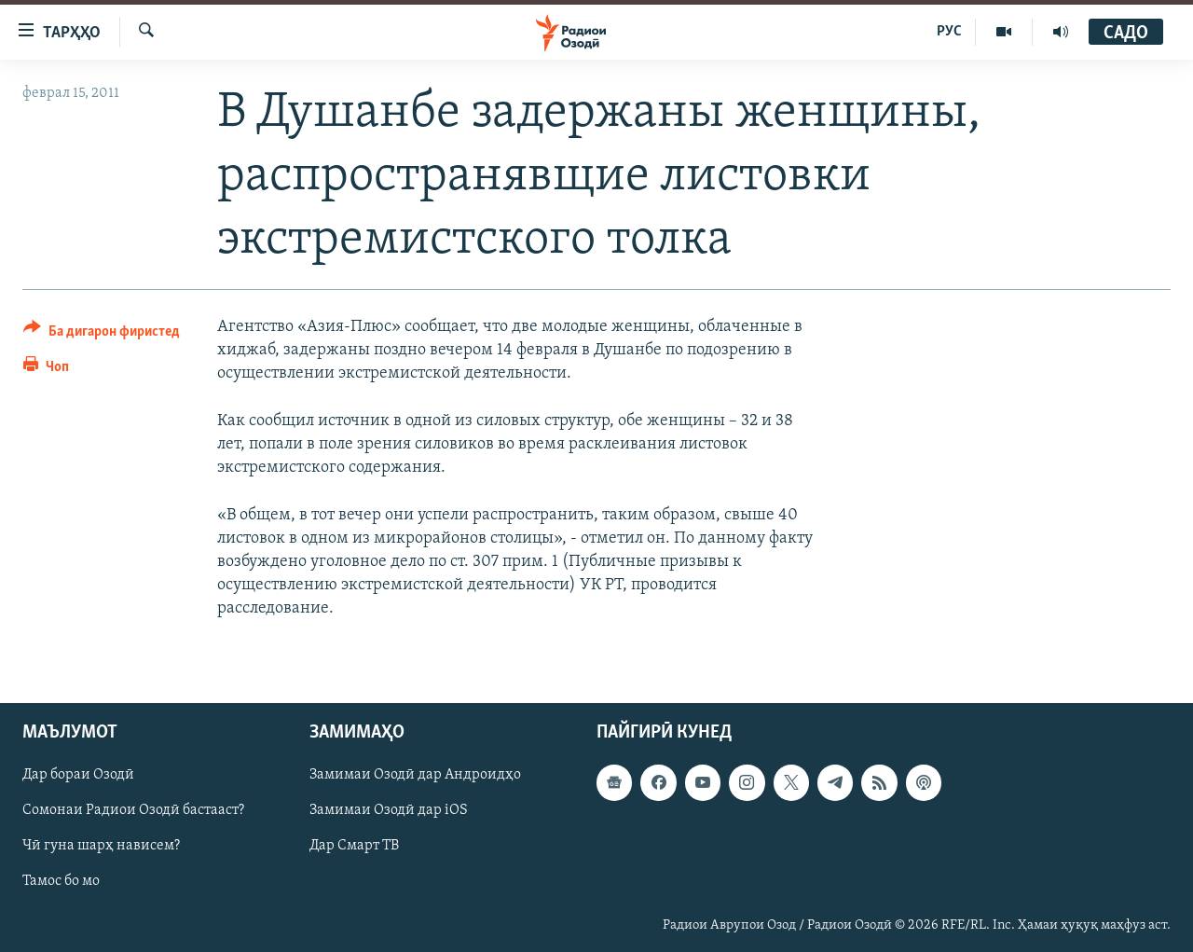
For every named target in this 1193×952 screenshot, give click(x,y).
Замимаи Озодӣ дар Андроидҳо (415, 774)
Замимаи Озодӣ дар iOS (388, 810)
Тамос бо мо (61, 881)
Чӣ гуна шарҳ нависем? (101, 845)
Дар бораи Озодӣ (78, 774)
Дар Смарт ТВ (354, 845)
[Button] (101, 334)
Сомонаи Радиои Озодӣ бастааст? (133, 810)
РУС (949, 31)
